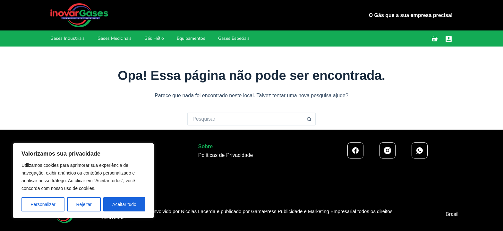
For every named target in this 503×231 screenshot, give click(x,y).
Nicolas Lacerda (199, 211)
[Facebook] (355, 150)
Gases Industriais (67, 38)
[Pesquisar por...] (245, 119)
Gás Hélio (154, 38)
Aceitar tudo (124, 204)
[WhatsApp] (420, 150)
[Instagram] (387, 150)
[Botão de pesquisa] (309, 119)
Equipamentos (191, 38)
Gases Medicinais (115, 38)
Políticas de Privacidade (225, 155)
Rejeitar (83, 204)
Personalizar (42, 204)
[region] (83, 180)
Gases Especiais (234, 38)
